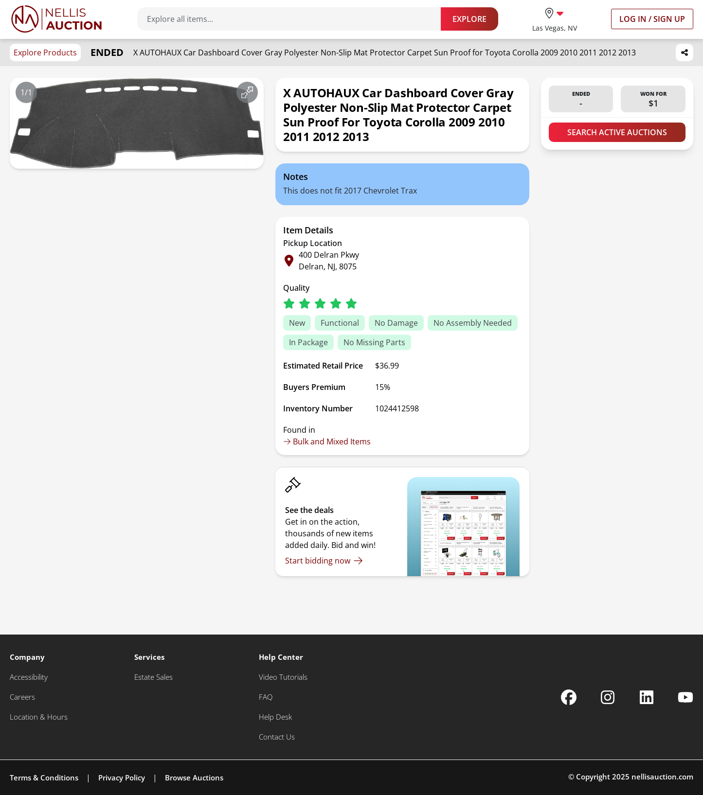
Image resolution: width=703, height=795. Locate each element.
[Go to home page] (56, 19)
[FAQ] (265, 697)
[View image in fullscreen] (247, 92)
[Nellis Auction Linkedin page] (646, 697)
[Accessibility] (29, 677)
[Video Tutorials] (283, 677)
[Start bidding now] (324, 560)
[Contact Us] (277, 737)
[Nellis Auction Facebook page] (569, 697)
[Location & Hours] (39, 717)
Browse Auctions (194, 777)
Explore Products (45, 52)
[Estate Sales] (153, 677)
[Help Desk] (275, 717)
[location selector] (554, 19)
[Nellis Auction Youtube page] (685, 697)
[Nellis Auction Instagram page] (607, 697)
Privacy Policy (121, 777)
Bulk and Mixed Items (327, 441)
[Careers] (22, 697)
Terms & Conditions (44, 777)
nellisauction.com (662, 776)
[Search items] (294, 19)
